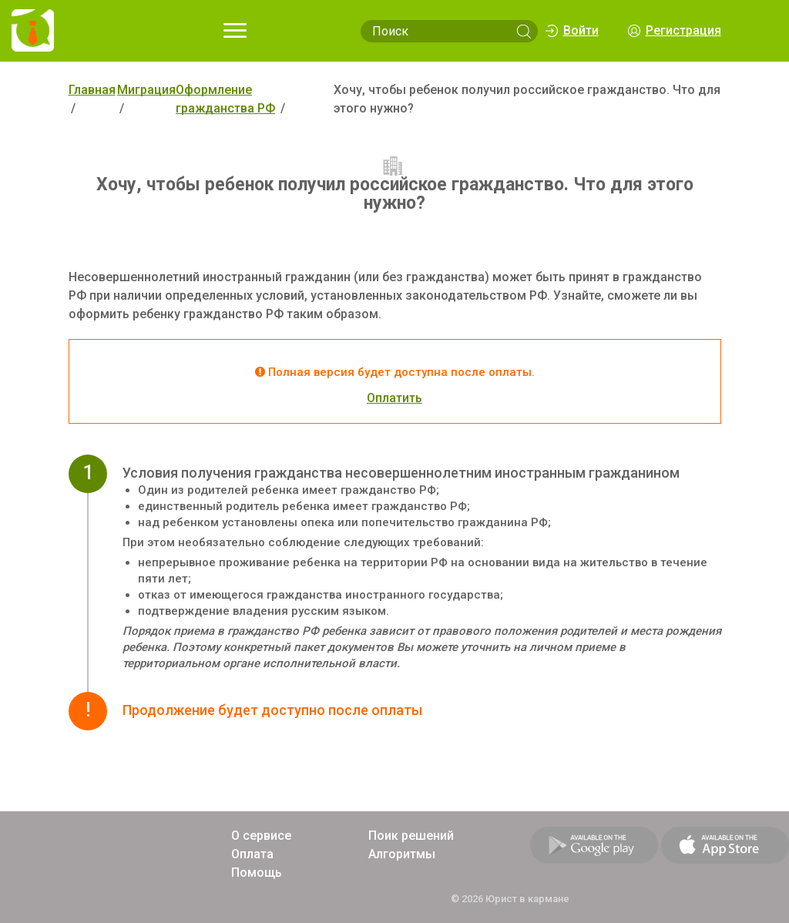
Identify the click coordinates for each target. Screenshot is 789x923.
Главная (92, 89)
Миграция (146, 89)
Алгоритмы (401, 854)
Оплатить (394, 398)
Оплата (252, 854)
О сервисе (261, 835)
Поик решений (411, 835)
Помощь (256, 872)
